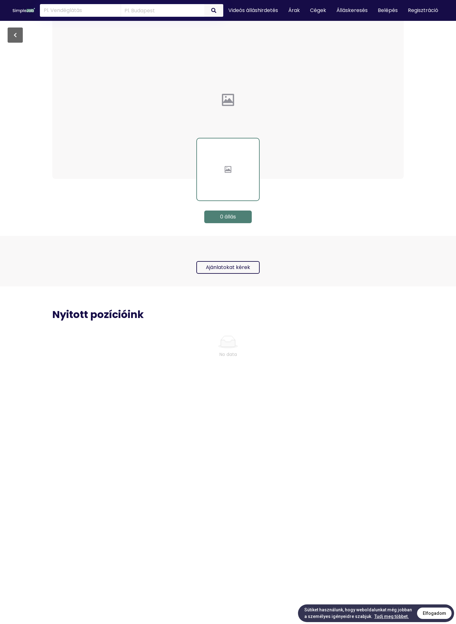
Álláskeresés (352, 10)
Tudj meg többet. (391, 616)
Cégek (318, 10)
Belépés (388, 10)
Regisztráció (423, 10)
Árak (294, 10)
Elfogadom (434, 613)
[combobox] (161, 10)
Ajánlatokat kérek (228, 267)
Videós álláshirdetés (253, 10)
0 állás (228, 216)
